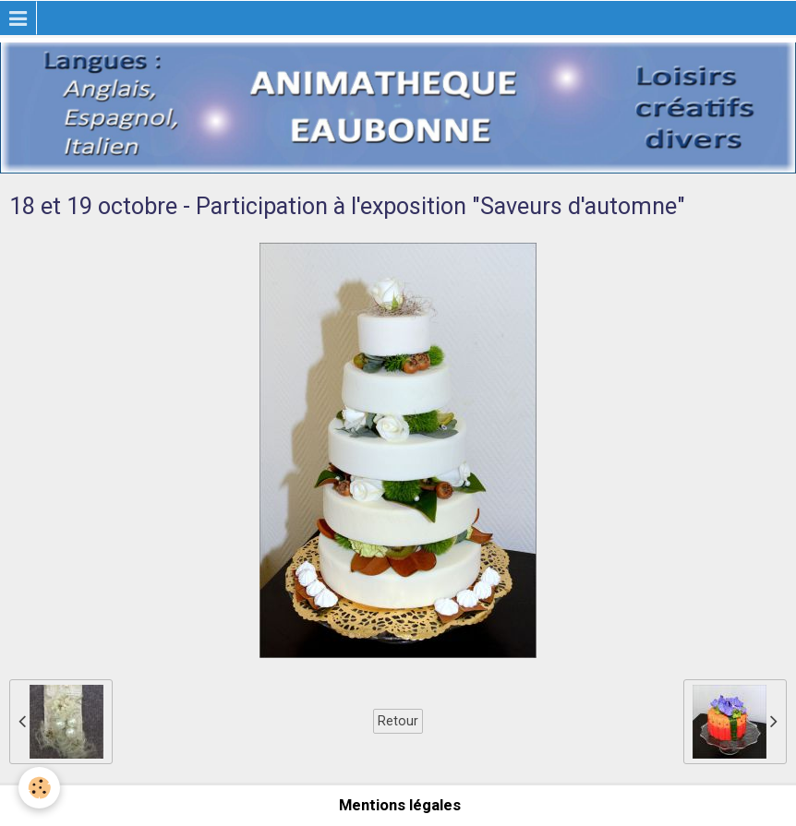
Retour (398, 720)
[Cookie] (39, 787)
